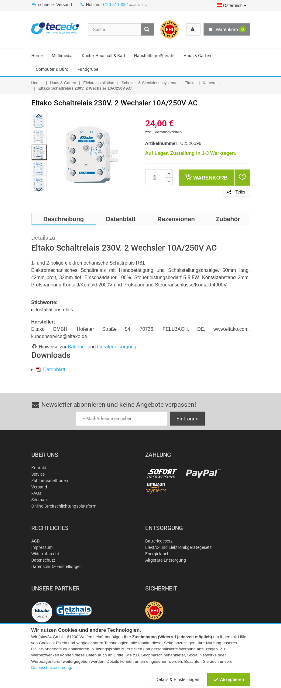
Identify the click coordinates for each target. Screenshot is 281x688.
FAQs (36, 493)
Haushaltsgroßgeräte (154, 55)
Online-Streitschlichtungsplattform (63, 506)
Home (37, 55)
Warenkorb (226, 29)
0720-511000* (114, 4)
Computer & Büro (52, 69)
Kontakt (38, 467)
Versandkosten (168, 132)
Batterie (76, 346)
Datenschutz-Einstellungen (56, 566)
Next (38, 190)
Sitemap (39, 499)
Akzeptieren (228, 679)
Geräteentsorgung (116, 346)
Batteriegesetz (159, 541)
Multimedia (62, 55)
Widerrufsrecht (45, 553)
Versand (39, 486)
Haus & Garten (197, 55)
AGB (35, 541)
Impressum (42, 547)
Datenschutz (43, 560)
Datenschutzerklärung (51, 667)
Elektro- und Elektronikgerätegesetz (178, 547)
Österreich (231, 5)
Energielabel (156, 553)
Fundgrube (87, 69)
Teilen (236, 192)
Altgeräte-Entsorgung (165, 560)
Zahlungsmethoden (49, 480)
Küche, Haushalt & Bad (103, 55)
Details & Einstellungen (177, 679)
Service (38, 474)
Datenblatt (50, 369)
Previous (38, 116)
